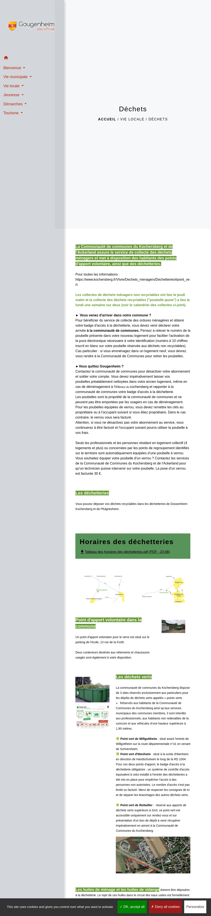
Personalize (195, 907)
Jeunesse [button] (11, 94)
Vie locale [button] (11, 85)
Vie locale (132, 119)
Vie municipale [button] (16, 76)
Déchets (158, 119)
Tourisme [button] (11, 112)
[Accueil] (27, 26)
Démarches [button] (13, 103)
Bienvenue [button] (12, 67)
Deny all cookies (165, 907)
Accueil (107, 119)
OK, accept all (132, 907)
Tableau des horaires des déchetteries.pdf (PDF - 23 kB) (125, 552)
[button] (27, 58)
